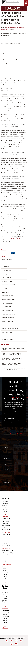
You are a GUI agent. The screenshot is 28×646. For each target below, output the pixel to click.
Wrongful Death (7, 339)
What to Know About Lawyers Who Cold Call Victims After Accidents (13, 368)
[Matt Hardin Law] (10, 5)
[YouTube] (16, 644)
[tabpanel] (5, 507)
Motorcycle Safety (7, 303)
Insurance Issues (7, 296)
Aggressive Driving (7, 259)
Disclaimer (21, 637)
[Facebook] (6, 640)
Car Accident (9, 27)
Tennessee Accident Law (9, 328)
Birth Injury (5, 266)
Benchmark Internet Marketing (15, 638)
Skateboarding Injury (8, 325)
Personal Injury (15, 27)
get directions (5, 515)
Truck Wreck (5, 332)
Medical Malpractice (8, 299)
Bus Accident (6, 277)
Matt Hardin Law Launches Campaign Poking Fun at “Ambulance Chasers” (12, 354)
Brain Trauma (6, 270)
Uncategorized (6, 336)
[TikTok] (11, 644)
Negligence (5, 306)
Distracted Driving (7, 285)
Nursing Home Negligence (9, 310)
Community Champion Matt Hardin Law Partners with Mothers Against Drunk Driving (13, 348)
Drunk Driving (6, 292)
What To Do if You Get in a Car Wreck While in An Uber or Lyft (12, 359)
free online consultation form (14, 238)
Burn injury (5, 274)
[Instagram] (21, 640)
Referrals (15, 637)
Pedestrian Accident (8, 314)
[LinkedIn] (11, 640)
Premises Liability (7, 321)
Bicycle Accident (6, 263)
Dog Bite (4, 288)
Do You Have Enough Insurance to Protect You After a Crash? (12, 364)
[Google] (16, 640)
